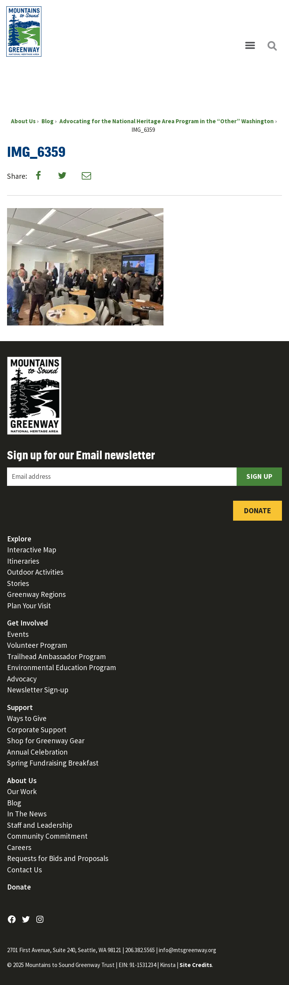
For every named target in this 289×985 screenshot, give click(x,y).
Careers (19, 847)
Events (18, 634)
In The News (27, 813)
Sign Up (259, 476)
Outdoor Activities (35, 572)
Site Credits (196, 965)
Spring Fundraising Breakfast (53, 763)
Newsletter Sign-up (37, 689)
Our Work (22, 791)
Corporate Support (36, 729)
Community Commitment (47, 836)
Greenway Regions (36, 594)
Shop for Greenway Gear (45, 740)
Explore (19, 538)
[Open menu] (250, 46)
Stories (18, 583)
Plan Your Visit (29, 605)
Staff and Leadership (39, 825)
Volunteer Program (37, 645)
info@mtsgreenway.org (187, 950)
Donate (257, 510)
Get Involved (27, 622)
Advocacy (22, 678)
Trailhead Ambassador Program (56, 656)
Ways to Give (27, 718)
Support (20, 707)
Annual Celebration (37, 752)
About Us (22, 780)
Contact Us (24, 869)
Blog (14, 802)
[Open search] (272, 46)
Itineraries (23, 561)
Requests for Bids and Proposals (57, 858)
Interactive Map (31, 549)
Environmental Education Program (61, 667)
